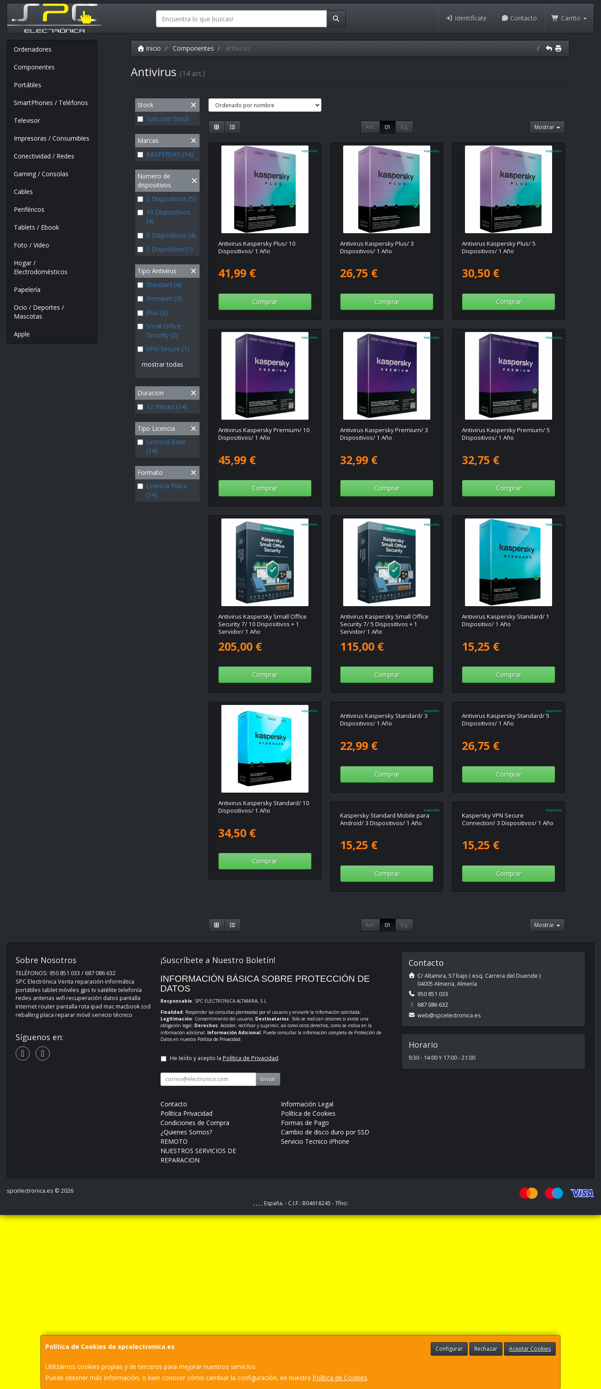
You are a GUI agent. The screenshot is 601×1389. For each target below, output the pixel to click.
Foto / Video (31, 245)
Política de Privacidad (218, 1213)
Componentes (34, 67)
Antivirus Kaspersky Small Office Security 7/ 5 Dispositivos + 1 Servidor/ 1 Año (384, 624)
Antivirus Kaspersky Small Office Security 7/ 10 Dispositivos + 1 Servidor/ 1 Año (262, 624)
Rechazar (485, 1349)
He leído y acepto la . (225, 1232)
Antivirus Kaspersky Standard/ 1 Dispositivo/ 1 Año (505, 620)
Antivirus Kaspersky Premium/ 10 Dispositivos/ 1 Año (264, 433)
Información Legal (307, 1278)
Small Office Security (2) (159, 330)
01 (388, 127)
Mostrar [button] (547, 127)
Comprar (264, 301)
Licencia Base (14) (161, 446)
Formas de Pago (305, 1296)
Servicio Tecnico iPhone (315, 1315)
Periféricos (29, 209)
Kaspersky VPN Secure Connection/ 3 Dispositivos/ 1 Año (386, 993)
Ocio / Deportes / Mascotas (39, 311)
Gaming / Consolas (41, 174)
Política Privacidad (186, 1287)
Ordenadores (33, 49)
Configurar (449, 1349)
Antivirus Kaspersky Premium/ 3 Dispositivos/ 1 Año (384, 433)
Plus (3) (152, 312)
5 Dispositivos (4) (166, 235)
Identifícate (466, 18)
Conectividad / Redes (44, 156)
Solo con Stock (163, 118)
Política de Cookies (340, 1377)
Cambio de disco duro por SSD (325, 1306)
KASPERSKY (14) (165, 154)
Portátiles (27, 85)
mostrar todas (162, 364)
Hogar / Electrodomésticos (41, 267)
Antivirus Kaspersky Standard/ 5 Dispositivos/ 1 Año (505, 806)
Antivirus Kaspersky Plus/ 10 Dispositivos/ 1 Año (257, 247)
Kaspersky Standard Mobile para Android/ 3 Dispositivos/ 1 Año (263, 993)
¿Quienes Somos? (186, 1306)
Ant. (370, 127)
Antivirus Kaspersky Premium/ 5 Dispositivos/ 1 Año (506, 433)
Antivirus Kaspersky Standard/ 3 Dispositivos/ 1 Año (384, 806)
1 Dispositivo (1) (165, 249)
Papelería (27, 289)
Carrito (569, 18)
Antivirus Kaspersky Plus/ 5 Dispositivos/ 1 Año (499, 247)
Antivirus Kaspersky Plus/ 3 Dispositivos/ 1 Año (377, 247)
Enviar (268, 1253)
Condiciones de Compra (194, 1296)
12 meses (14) (162, 406)
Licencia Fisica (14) (162, 490)
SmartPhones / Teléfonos (51, 102)
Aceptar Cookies (530, 1349)
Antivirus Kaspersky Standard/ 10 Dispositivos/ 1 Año (263, 806)
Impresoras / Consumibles (51, 138)
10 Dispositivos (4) (163, 216)
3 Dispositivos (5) (166, 198)
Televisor (27, 120)
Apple (22, 334)
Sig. (404, 127)
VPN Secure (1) (163, 348)
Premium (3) (159, 298)
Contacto (519, 18)
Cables (23, 191)
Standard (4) (159, 284)
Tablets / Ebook (36, 227)
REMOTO (174, 1315)
